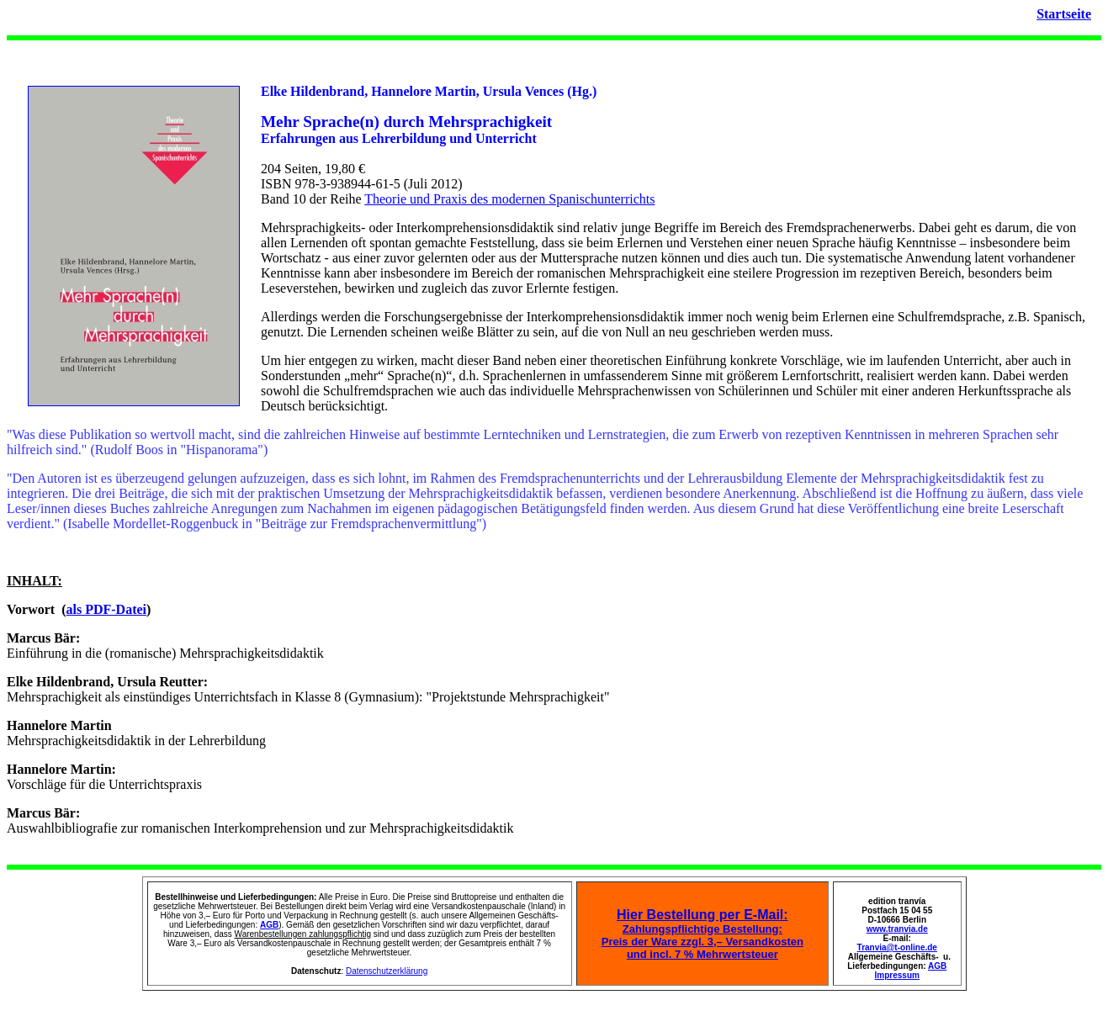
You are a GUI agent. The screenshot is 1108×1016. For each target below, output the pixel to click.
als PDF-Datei (106, 609)
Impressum (897, 975)
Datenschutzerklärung (386, 971)
